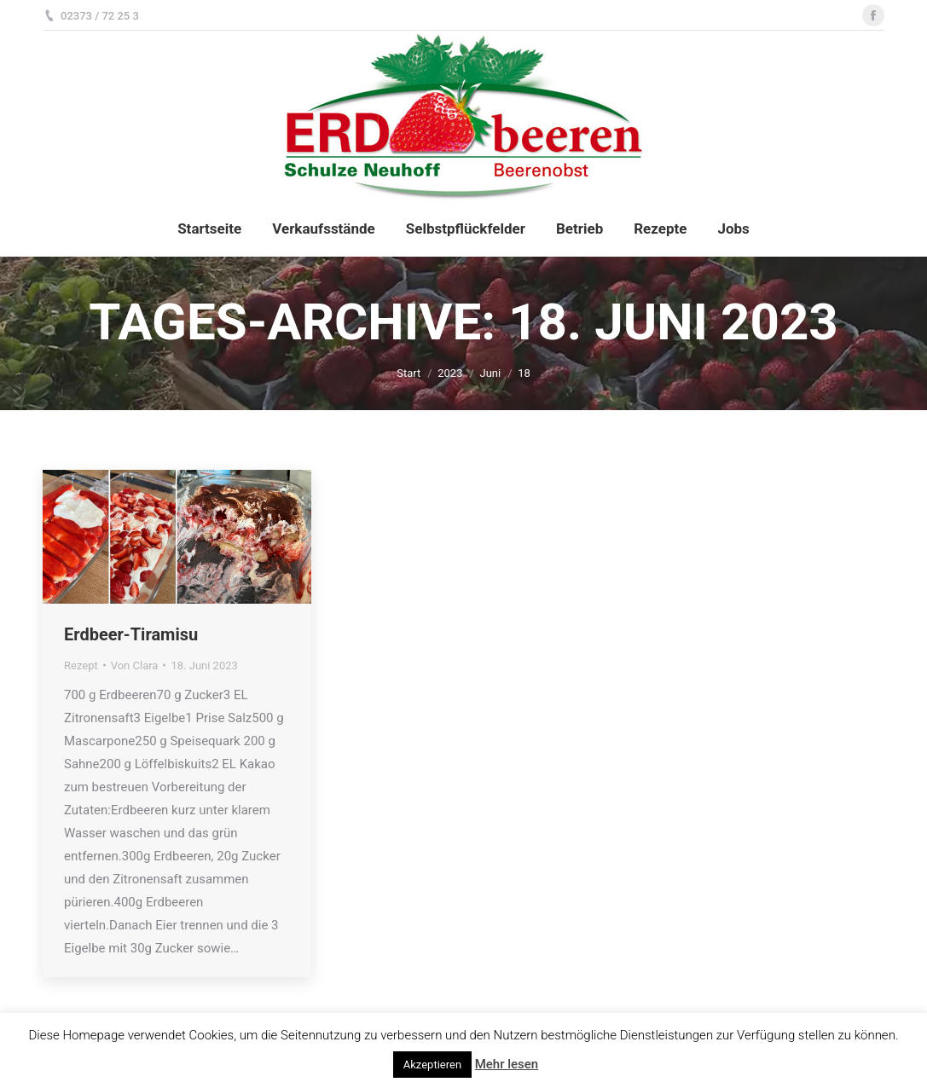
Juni (490, 373)
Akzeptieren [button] (432, 1064)
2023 (449, 373)
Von (135, 665)
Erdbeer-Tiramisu (131, 634)
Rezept (81, 665)
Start (408, 373)
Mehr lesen (506, 1064)
